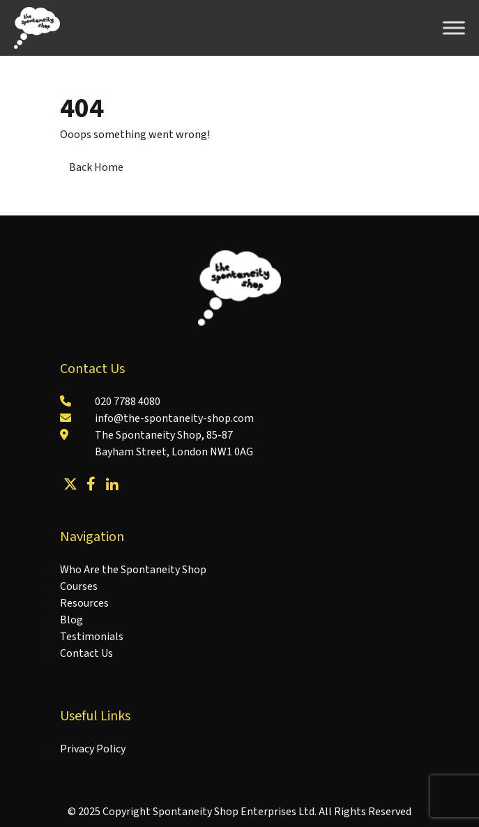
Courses (79, 586)
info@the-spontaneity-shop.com (174, 418)
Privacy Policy (93, 749)
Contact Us (86, 653)
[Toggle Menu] (454, 27)
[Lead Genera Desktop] (37, 27)
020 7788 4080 (127, 401)
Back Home (96, 167)
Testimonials (91, 636)
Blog (71, 620)
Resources (84, 603)
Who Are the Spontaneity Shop (133, 569)
